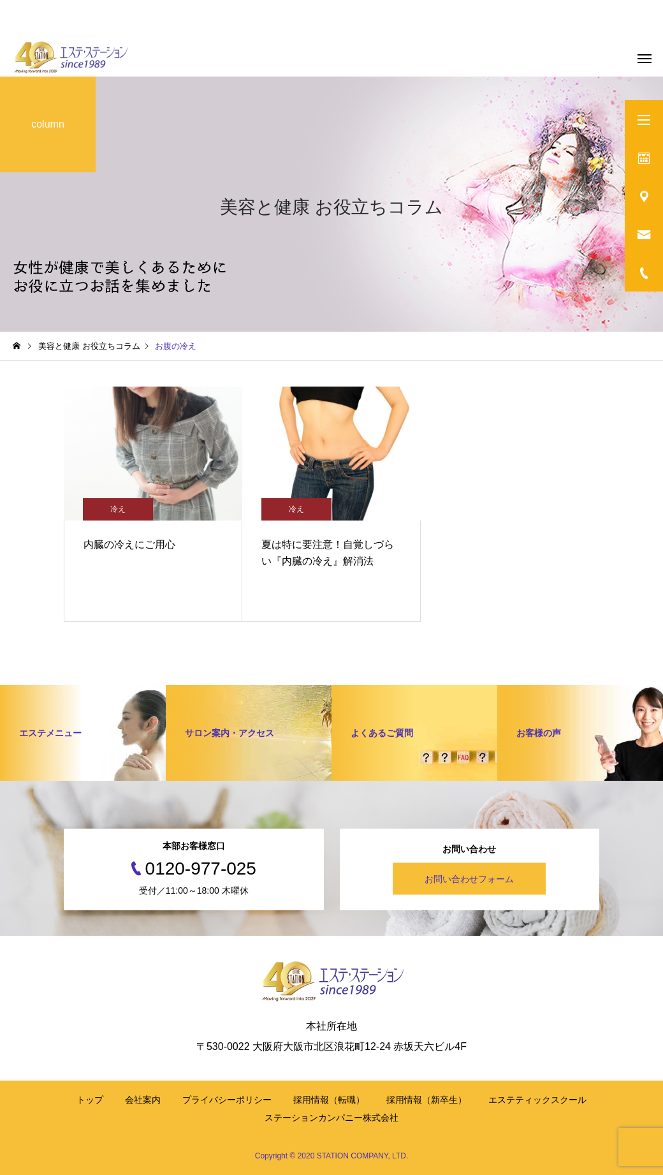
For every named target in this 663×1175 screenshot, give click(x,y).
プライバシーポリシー (227, 1100)
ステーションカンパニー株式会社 (331, 1117)
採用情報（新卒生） (426, 1100)
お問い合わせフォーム (469, 879)
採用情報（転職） (329, 1100)
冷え (118, 509)
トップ (89, 1100)
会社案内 (143, 1100)
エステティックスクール (537, 1100)
